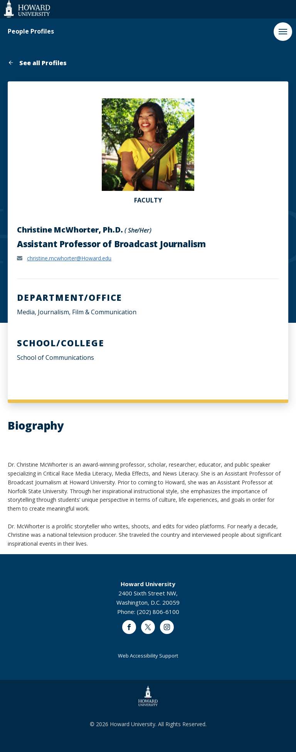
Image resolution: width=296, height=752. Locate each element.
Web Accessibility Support (148, 655)
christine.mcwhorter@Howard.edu (69, 258)
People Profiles (31, 31)
